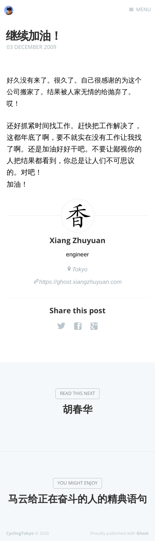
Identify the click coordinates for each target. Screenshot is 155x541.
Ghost (142, 533)
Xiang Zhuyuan (77, 241)
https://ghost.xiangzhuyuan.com (80, 281)
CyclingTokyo (20, 533)
